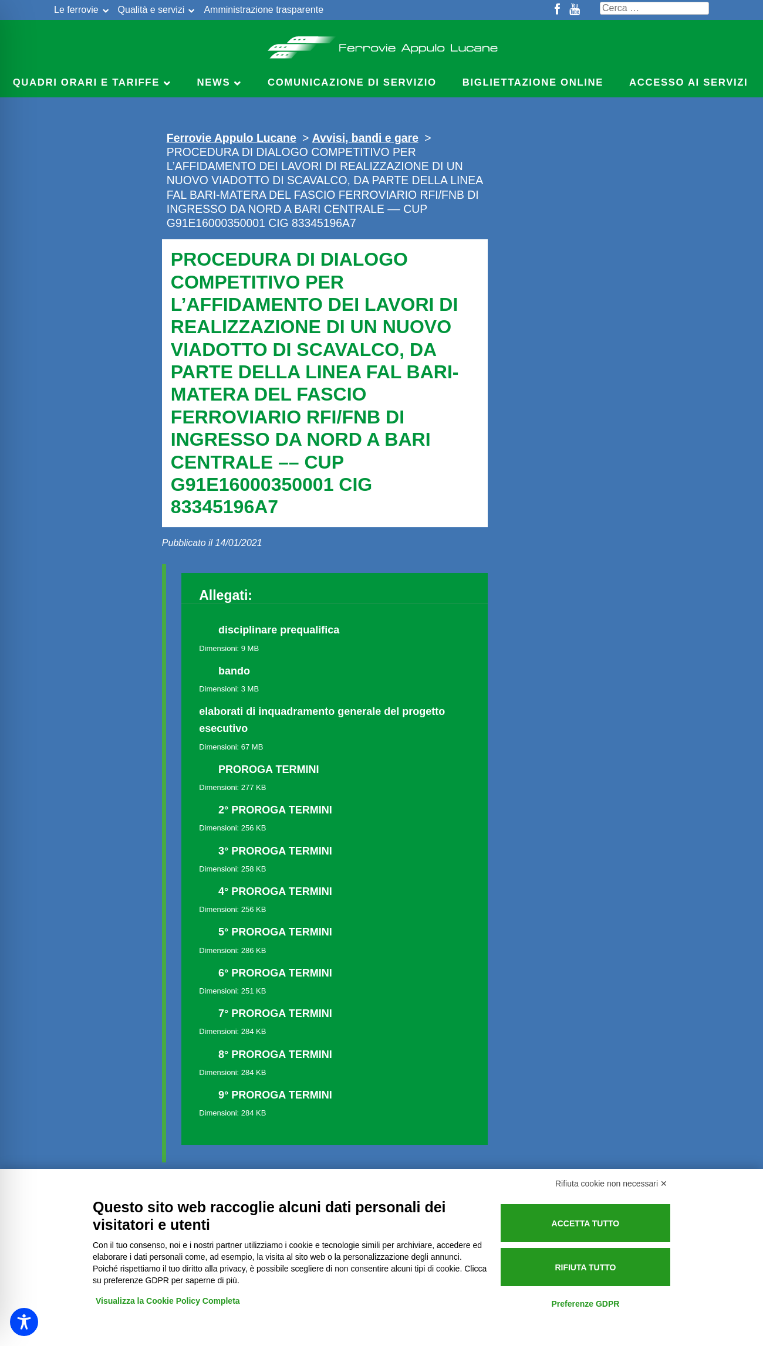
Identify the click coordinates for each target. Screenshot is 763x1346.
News (214, 82)
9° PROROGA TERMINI (275, 1095)
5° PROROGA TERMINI (275, 932)
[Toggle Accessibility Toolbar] (24, 1322)
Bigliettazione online (532, 82)
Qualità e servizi (151, 10)
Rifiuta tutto (585, 1267)
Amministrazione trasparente (263, 10)
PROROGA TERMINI (268, 769)
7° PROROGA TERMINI (275, 1013)
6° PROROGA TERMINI (275, 973)
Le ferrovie (76, 10)
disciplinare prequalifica (278, 630)
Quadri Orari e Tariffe (86, 82)
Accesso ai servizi (688, 82)
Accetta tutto (586, 1223)
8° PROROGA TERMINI (275, 1054)
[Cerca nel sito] (654, 8)
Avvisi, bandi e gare (365, 137)
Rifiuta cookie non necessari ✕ (611, 1183)
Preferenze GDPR (585, 1303)
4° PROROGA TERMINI (275, 891)
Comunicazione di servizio (352, 82)
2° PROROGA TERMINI (275, 810)
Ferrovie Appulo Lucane (381, 44)
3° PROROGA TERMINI (275, 851)
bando (234, 671)
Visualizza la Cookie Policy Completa (168, 1301)
